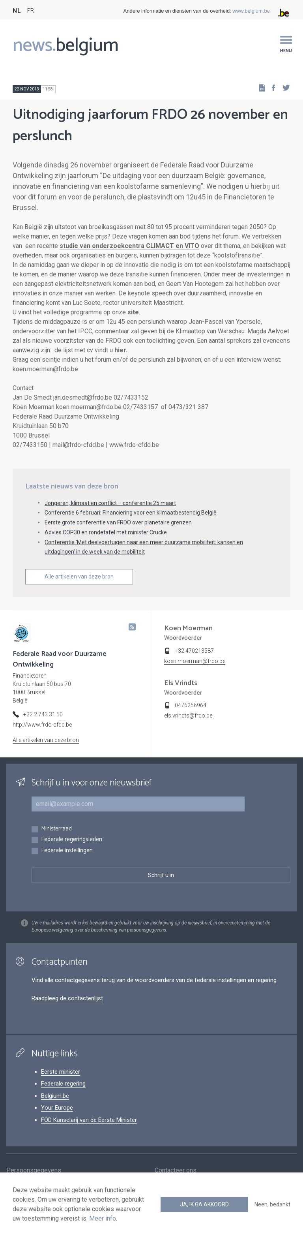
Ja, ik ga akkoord (204, 1204)
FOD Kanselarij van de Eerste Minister (89, 1119)
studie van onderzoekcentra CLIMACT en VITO (129, 246)
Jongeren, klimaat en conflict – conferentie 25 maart (110, 503)
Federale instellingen (67, 850)
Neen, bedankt (272, 1204)
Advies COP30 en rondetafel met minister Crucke (106, 532)
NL (17, 11)
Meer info (102, 1218)
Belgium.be (55, 1095)
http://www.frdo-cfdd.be (42, 724)
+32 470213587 (194, 651)
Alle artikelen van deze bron (79, 576)
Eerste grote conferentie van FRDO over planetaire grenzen (118, 522)
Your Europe (57, 1107)
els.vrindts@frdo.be (188, 715)
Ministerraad (56, 829)
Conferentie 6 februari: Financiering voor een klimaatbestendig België (131, 512)
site (132, 312)
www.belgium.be (251, 11)
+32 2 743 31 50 (43, 714)
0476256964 (190, 705)
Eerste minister (60, 1071)
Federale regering (63, 1083)
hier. (120, 350)
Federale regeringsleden (71, 839)
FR (30, 11)
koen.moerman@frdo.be (194, 661)
